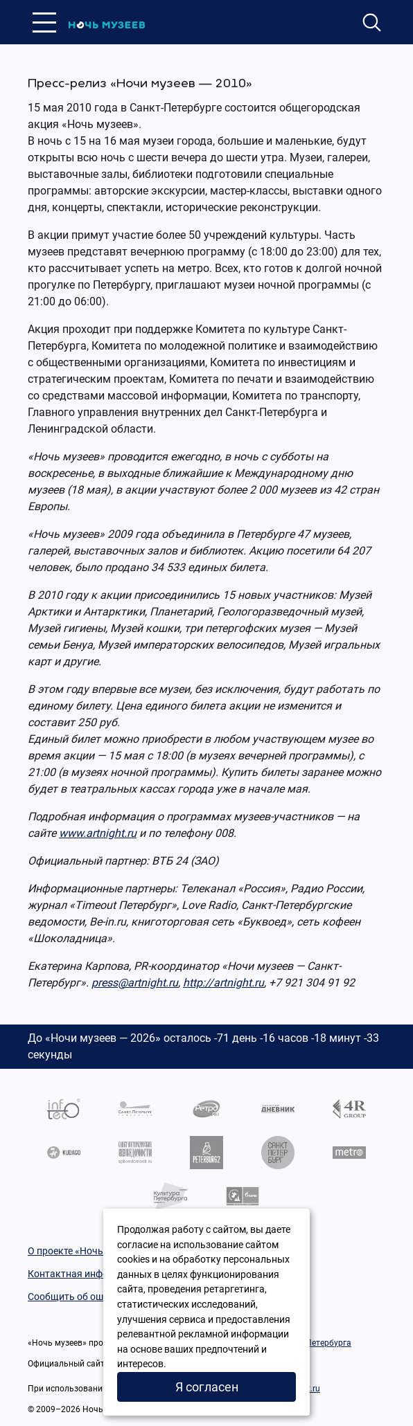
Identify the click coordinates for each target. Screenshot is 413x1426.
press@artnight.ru (134, 982)
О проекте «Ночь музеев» (85, 1250)
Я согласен (206, 1387)
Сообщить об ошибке (76, 1296)
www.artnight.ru (98, 833)
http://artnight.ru (223, 982)
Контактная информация (85, 1273)
